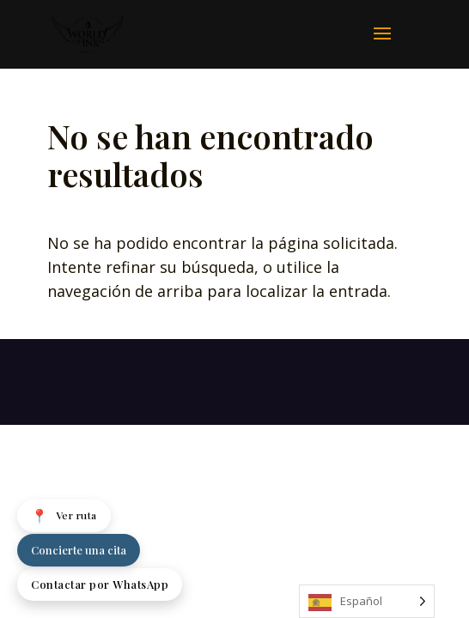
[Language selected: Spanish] (367, 601)
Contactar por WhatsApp (99, 584)
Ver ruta (64, 515)
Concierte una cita (78, 549)
